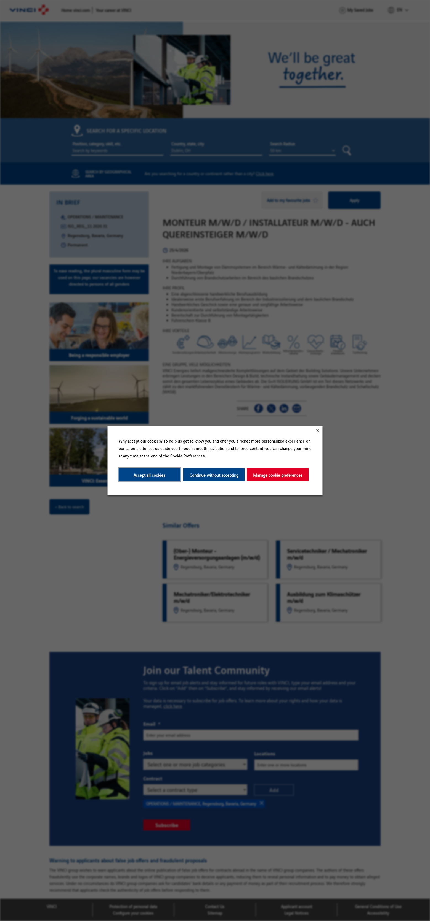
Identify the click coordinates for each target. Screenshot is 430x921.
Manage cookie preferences (277, 475)
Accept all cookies (149, 475)
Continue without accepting (214, 475)
